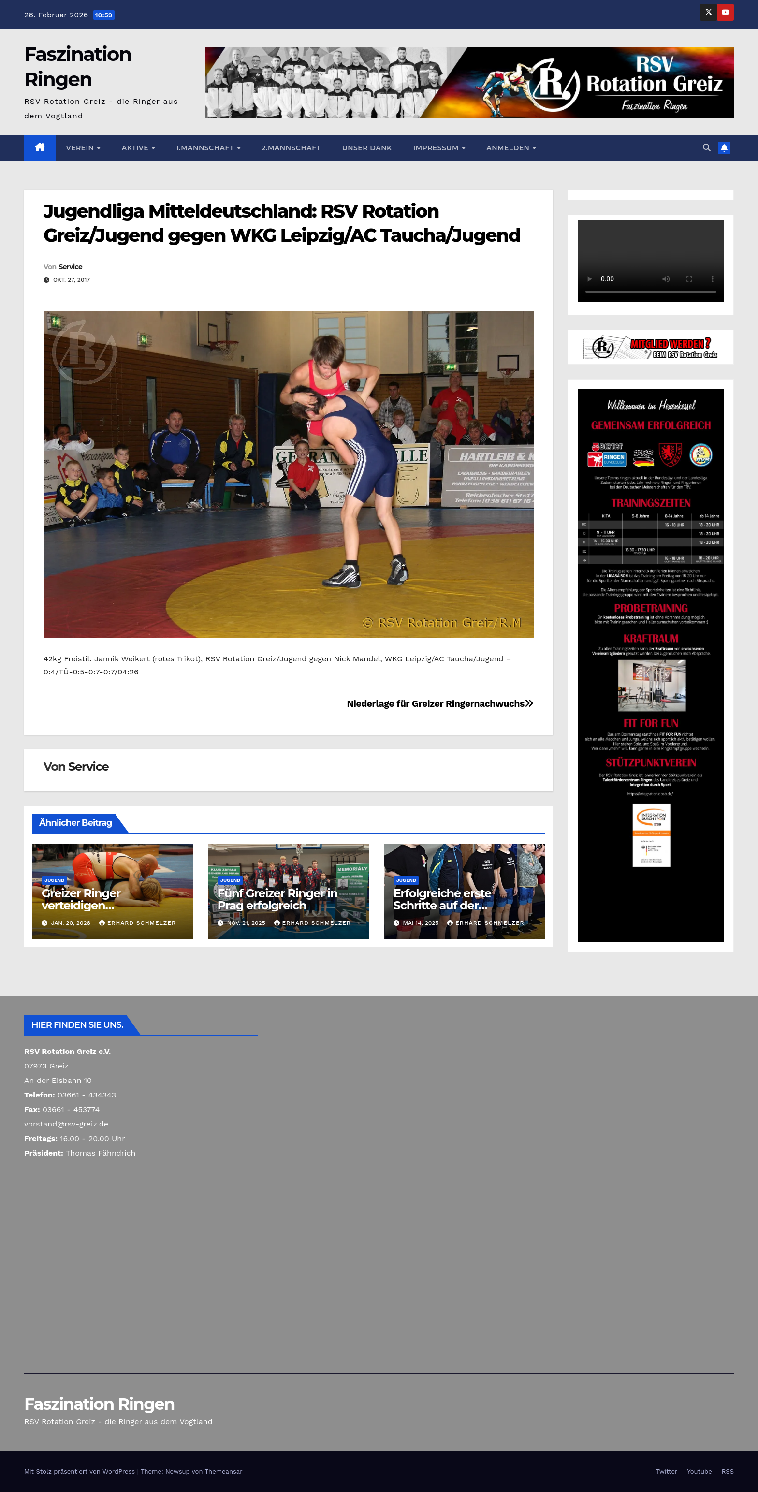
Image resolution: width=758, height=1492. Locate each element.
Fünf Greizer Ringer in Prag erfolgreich (277, 899)
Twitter (666, 1471)
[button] (707, 147)
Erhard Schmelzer (137, 923)
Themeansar (224, 1471)
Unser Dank (367, 148)
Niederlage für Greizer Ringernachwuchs (440, 703)
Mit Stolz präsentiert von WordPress (80, 1471)
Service (70, 267)
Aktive (136, 148)
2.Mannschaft (291, 148)
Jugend (54, 880)
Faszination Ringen (99, 1404)
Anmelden (509, 148)
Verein (81, 148)
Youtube (699, 1471)
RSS (728, 1471)
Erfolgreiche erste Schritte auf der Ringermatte (442, 905)
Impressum (437, 148)
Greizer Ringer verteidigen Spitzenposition (85, 905)
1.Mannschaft (206, 148)
